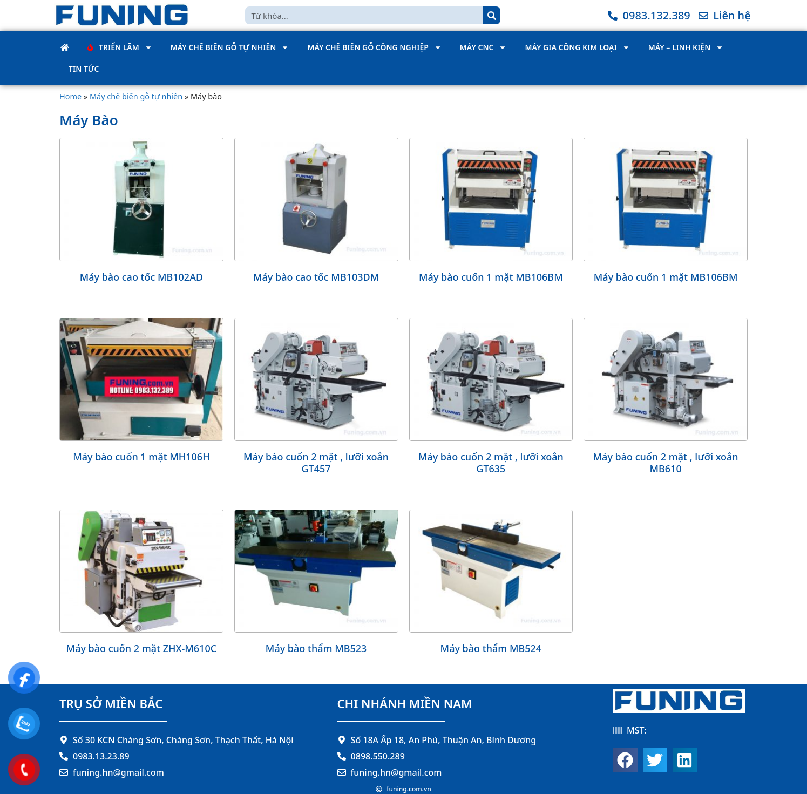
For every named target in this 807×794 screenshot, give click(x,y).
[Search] (491, 15)
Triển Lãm (119, 47)
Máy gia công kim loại (577, 47)
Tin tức (84, 69)
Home (70, 96)
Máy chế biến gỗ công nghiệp (374, 47)
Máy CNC (483, 47)
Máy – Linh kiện (686, 47)
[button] (625, 760)
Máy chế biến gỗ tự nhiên (230, 47)
